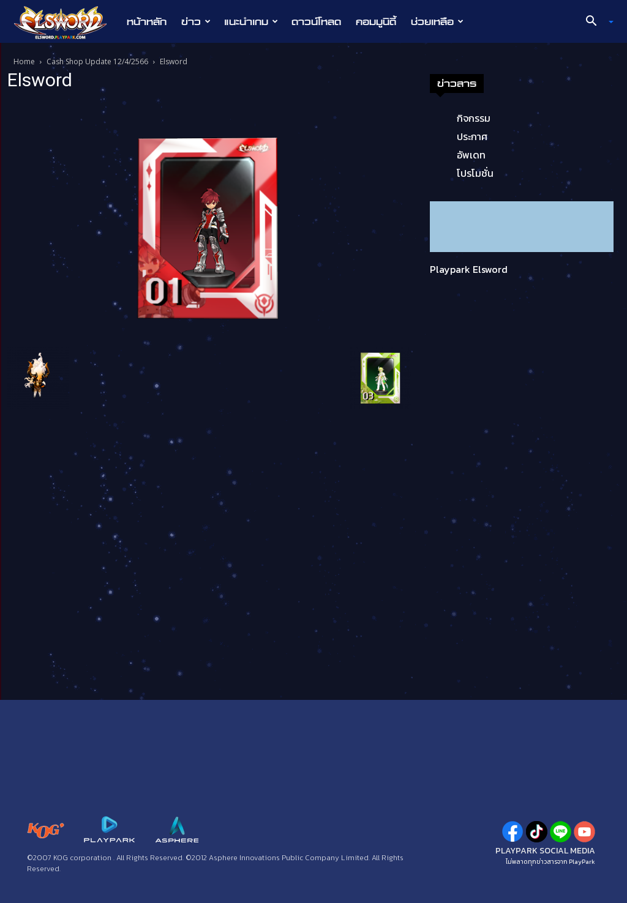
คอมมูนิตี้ (376, 21)
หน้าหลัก (147, 21)
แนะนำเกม (251, 21)
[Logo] (66, 22)
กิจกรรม (473, 118)
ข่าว (196, 21)
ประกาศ (472, 136)
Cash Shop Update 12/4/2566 (97, 61)
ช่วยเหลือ (437, 21)
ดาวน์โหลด (316, 21)
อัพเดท (471, 154)
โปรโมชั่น (475, 173)
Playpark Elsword (469, 269)
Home (24, 61)
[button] (595, 22)
